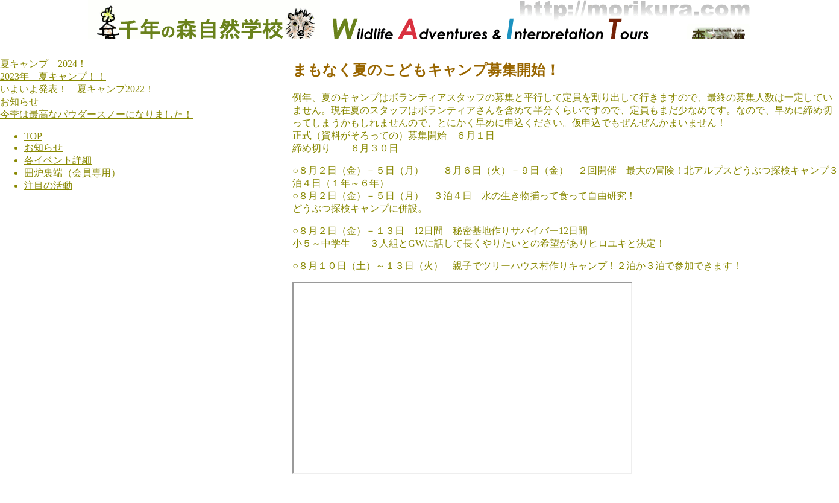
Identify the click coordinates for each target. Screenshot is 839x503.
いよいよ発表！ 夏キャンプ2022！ (77, 89)
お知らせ (19, 101)
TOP (33, 136)
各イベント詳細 (58, 160)
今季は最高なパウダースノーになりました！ (96, 114)
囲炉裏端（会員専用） (77, 173)
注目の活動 (48, 185)
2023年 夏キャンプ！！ (53, 76)
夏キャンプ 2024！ (43, 64)
